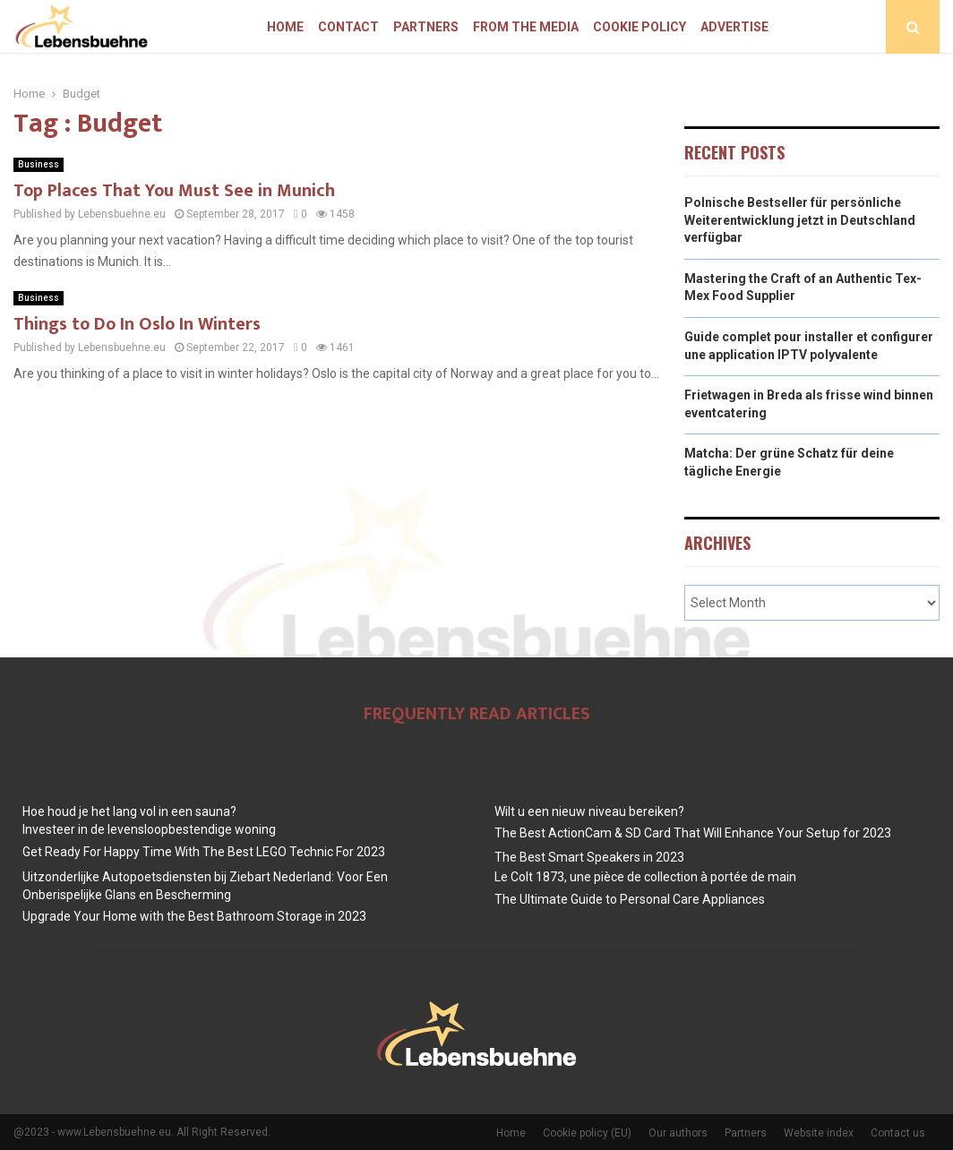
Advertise (734, 27)
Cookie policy (639, 27)
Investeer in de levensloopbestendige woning (149, 829)
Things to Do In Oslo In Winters (137, 324)
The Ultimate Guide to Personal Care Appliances (629, 899)
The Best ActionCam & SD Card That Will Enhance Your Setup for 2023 (692, 833)
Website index (819, 1133)
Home (285, 27)
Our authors (678, 1133)
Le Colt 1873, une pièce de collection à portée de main (645, 877)
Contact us (898, 1133)
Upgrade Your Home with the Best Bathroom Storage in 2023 (194, 916)
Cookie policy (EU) (587, 1133)
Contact (348, 27)
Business (38, 164)
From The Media (526, 27)
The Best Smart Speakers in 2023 (589, 857)
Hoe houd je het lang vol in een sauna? (129, 811)
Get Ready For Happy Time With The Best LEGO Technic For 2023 (203, 852)
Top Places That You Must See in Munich (174, 191)
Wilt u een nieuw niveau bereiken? (589, 811)
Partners (426, 27)
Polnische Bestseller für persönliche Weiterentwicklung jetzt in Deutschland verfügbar (799, 220)
